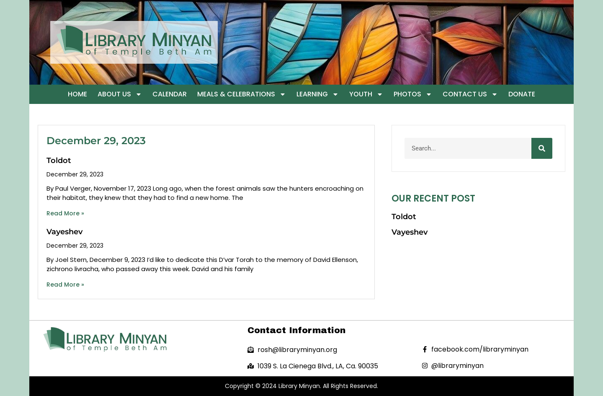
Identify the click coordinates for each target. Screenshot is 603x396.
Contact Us (470, 94)
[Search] (541, 148)
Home (77, 94)
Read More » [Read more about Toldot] (65, 213)
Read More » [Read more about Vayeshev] (65, 284)
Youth (366, 94)
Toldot (58, 160)
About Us (120, 94)
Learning (317, 94)
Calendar (169, 94)
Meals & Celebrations (241, 94)
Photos (413, 94)
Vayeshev (64, 231)
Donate (521, 94)
